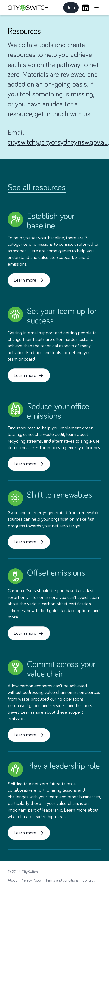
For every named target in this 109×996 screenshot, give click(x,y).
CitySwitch (30, 872)
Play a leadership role (63, 766)
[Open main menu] (96, 7)
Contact (88, 880)
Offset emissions (56, 573)
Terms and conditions (61, 880)
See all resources (37, 188)
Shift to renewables (59, 495)
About (12, 880)
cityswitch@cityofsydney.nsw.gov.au (58, 142)
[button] (96, 8)
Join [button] (73, 9)
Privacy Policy (31, 880)
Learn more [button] (29, 280)
